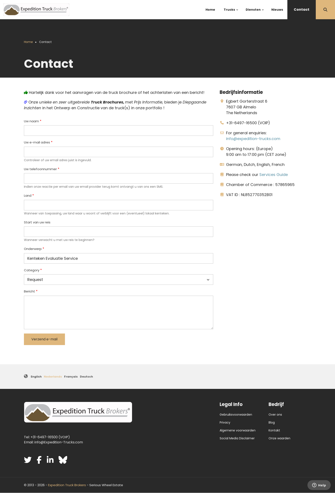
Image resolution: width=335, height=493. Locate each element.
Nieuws (277, 9)
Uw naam (31, 121)
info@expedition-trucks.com (253, 138)
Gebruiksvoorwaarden (236, 414)
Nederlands (53, 377)
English (36, 377)
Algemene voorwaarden (238, 430)
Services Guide (273, 174)
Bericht (29, 291)
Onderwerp (33, 248)
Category (31, 270)
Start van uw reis (37, 222)
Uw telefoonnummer (40, 169)
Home (210, 9)
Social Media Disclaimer (237, 438)
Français (71, 377)
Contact (301, 9)
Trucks (231, 13)
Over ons (275, 414)
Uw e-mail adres (37, 142)
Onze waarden (279, 438)
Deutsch (86, 377)
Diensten (255, 13)
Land (27, 195)
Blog (272, 422)
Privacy (225, 422)
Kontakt (274, 430)
